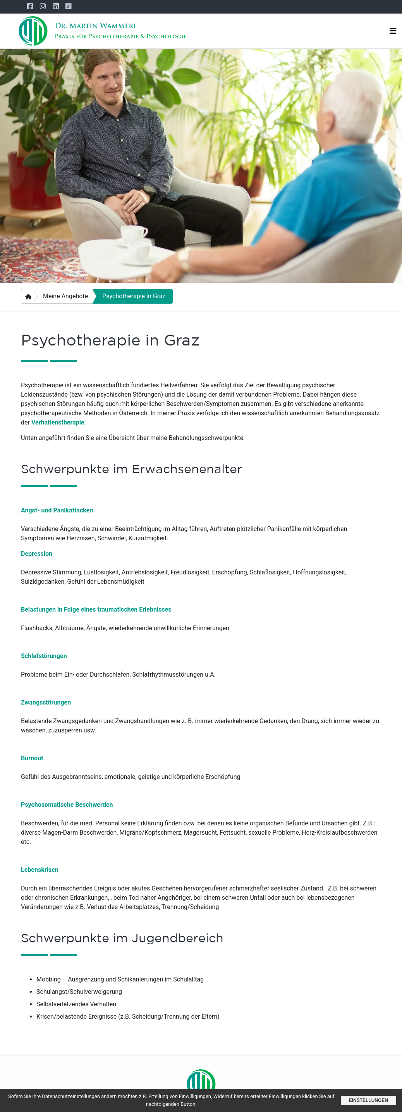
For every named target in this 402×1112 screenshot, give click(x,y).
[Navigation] (393, 31)
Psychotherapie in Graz (133, 296)
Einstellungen (368, 1100)
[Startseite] (32, 31)
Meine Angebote (65, 296)
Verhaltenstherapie (57, 422)
